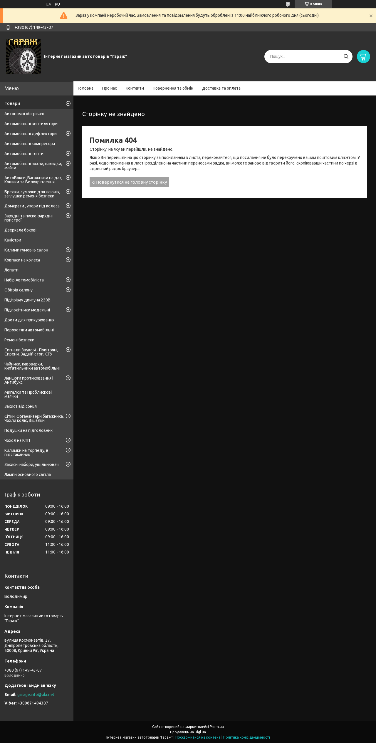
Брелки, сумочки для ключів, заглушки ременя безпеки (32, 193)
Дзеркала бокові (20, 230)
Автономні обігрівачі (24, 113)
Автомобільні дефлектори (30, 133)
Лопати (11, 270)
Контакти (135, 88)
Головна (85, 88)
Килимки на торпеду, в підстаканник (26, 452)
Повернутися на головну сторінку (131, 182)
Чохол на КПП (17, 440)
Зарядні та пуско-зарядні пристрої (28, 218)
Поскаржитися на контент (198, 737)
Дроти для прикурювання (29, 320)
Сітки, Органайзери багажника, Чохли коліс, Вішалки (34, 418)
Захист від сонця (20, 406)
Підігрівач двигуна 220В (27, 300)
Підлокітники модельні (27, 310)
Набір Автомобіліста (24, 280)
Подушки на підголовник (28, 430)
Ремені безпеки (19, 340)
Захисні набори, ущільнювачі (31, 464)
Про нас (109, 88)
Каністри (12, 240)
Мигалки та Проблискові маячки (28, 394)
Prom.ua (217, 727)
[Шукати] (345, 56)
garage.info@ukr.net (35, 694)
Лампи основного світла (27, 474)
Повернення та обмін (173, 88)
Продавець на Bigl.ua (188, 732)
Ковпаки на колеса (22, 260)
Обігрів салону (18, 290)
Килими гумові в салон (26, 250)
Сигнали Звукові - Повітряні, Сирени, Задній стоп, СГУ (31, 352)
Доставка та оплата (221, 88)
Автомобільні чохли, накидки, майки (33, 165)
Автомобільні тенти (23, 153)
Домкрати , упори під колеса (32, 206)
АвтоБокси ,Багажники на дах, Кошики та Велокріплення (33, 179)
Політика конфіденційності (246, 737)
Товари (12, 103)
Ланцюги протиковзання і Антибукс (28, 380)
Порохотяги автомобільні (29, 330)
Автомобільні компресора (29, 143)
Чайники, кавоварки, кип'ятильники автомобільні (32, 366)
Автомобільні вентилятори (31, 123)
